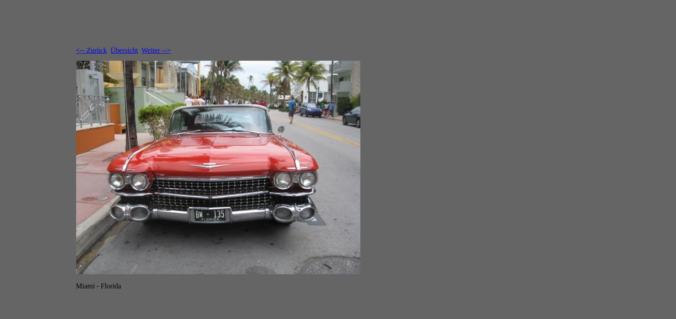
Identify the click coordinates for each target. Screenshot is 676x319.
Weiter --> (156, 50)
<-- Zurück (91, 50)
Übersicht (124, 50)
